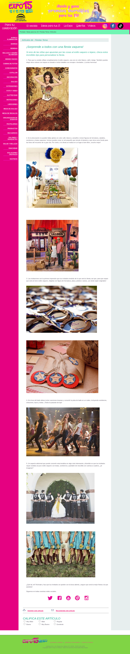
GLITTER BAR (12, 95)
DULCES (14, 82)
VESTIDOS (14, 159)
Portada (22, 32)
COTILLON (13, 72)
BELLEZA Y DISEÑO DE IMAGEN (10, 53)
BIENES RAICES (11, 59)
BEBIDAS (14, 48)
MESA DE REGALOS (9, 113)
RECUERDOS (12, 133)
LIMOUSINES (12, 104)
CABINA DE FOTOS (10, 63)
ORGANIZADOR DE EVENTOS (10, 118)
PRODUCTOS (12, 128)
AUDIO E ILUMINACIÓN (12, 38)
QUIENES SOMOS (56, 642)
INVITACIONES (11, 100)
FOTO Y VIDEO (12, 91)
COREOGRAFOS (11, 68)
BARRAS (14, 44)
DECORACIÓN (12, 77)
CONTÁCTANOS (87, 642)
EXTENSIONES (11, 86)
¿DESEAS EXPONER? (72, 642)
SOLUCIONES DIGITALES (12, 153)
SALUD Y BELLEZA (10, 144)
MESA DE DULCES (11, 109)
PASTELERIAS (12, 124)
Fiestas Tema (44, 32)
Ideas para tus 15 (33, 32)
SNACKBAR (13, 148)
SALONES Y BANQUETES (12, 138)
